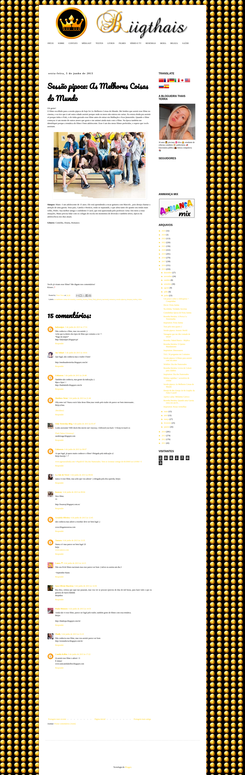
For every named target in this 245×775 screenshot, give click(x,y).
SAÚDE (185, 43)
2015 (164, 269)
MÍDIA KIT (86, 43)
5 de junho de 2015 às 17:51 (76, 327)
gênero (98, 299)
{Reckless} (59, 410)
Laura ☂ (59, 563)
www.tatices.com (62, 550)
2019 (164, 254)
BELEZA (174, 43)
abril (166, 415)
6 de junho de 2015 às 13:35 (74, 540)
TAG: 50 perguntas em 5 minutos (176, 354)
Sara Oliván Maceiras (64, 586)
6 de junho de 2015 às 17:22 (79, 654)
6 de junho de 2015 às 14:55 (80, 609)
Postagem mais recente (57, 719)
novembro (168, 276)
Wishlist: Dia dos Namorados (175, 364)
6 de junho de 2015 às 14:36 (86, 586)
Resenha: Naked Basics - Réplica (176, 340)
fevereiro (167, 423)
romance (112, 299)
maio (166, 411)
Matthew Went (61, 398)
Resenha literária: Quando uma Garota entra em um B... (178, 401)
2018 (164, 258)
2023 (164, 238)
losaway (58, 492)
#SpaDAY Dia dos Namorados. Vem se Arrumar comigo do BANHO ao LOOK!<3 (109, 461)
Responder (59, 343)
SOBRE (61, 43)
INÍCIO (51, 43)
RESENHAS (151, 43)
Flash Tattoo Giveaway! (64, 433)
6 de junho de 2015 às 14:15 (75, 563)
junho (166, 295)
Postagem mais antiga (142, 719)
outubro (167, 280)
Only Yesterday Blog (64, 424)
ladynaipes (59, 327)
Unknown (59, 375)
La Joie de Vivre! (62, 475)
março (166, 419)
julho (166, 292)
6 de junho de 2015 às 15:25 (73, 634)
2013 (164, 435)
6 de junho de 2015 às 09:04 (82, 475)
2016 (164, 265)
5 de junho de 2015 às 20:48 (75, 375)
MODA (163, 43)
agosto (167, 288)
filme (90, 299)
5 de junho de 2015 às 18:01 (76, 353)
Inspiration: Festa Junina (173, 323)
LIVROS (110, 43)
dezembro (168, 272)
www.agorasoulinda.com (65, 461)
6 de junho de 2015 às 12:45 (82, 518)
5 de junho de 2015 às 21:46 (80, 398)
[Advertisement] (110, 58)
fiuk (94, 299)
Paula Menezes (61, 609)
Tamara (58, 540)
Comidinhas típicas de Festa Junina (177, 313)
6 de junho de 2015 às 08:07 (75, 449)
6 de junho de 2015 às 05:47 (84, 424)
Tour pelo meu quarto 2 (172, 326)
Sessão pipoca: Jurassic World (175, 330)
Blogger (128, 767)
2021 (164, 246)
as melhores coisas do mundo (64, 299)
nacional (105, 299)
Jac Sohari (59, 353)
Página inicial (100, 719)
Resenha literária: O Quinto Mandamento (174, 345)
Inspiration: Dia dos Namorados (176, 374)
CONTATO (73, 43)
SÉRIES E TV (135, 43)
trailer (135, 299)
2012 (164, 439)
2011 (164, 443)
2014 (164, 432)
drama (85, 299)
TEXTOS (99, 43)
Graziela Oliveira (62, 518)
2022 (164, 242)
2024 (164, 235)
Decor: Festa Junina (171, 305)
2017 (164, 261)
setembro (168, 284)
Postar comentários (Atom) (65, 724)
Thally (58, 634)
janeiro (167, 427)
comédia (79, 299)
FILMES (122, 43)
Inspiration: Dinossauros (173, 350)
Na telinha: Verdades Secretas (175, 309)
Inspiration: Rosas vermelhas (174, 407)
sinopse (129, 299)
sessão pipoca (121, 299)
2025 (164, 231)
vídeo (140, 299)
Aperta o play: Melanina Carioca (176, 397)
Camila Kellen (61, 654)
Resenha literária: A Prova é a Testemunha (175, 317)
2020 (164, 250)
